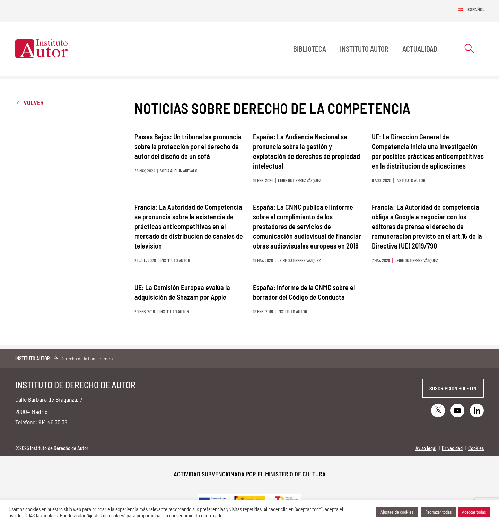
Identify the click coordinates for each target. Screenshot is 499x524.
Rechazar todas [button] (438, 512)
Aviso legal (425, 448)
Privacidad (452, 448)
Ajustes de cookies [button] (396, 512)
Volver (29, 102)
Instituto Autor (364, 49)
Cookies (476, 448)
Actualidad (419, 49)
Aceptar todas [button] (474, 512)
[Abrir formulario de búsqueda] (469, 48)
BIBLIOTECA (309, 49)
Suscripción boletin (452, 388)
